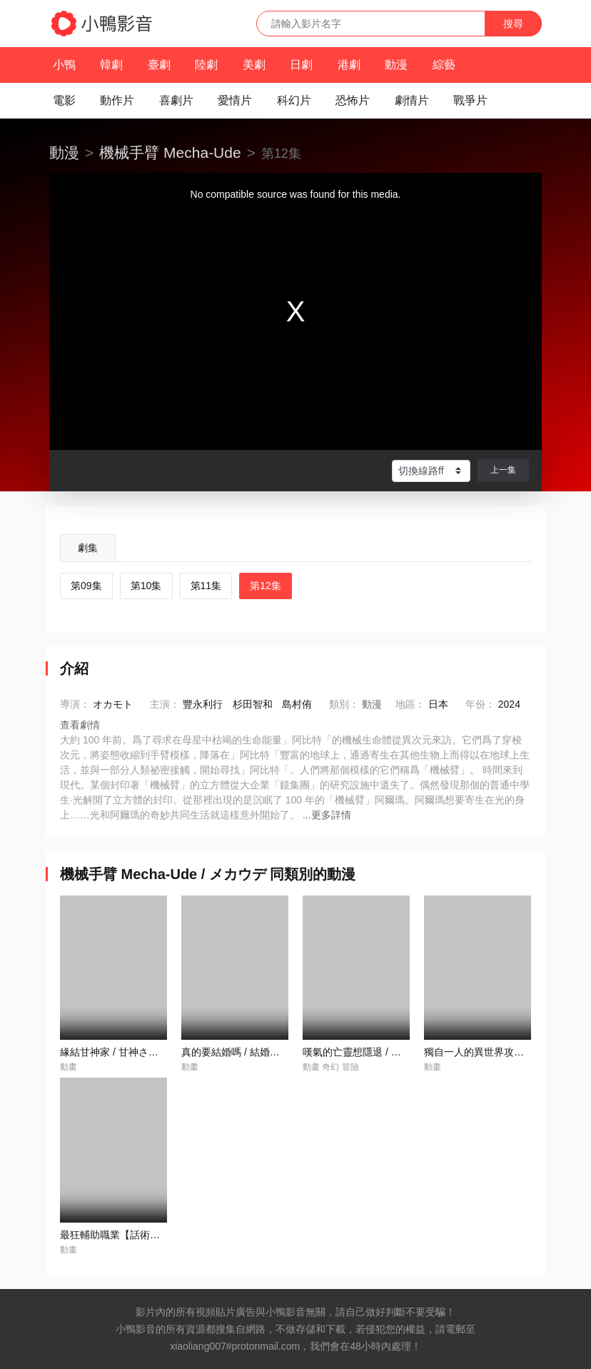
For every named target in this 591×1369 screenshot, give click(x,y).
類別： (344, 704)
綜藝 (444, 65)
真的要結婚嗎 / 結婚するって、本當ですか (275, 1052)
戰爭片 (470, 100)
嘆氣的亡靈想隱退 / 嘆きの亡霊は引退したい (402, 1052)
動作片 (117, 100)
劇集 (88, 547)
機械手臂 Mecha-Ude (170, 152)
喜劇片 (176, 100)
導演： (75, 704)
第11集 (206, 585)
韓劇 (111, 65)
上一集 (503, 470)
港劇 (349, 65)
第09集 (86, 585)
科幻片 (294, 100)
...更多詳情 (327, 815)
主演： (165, 704)
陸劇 (206, 65)
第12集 (265, 585)
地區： (410, 704)
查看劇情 (80, 725)
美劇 (254, 65)
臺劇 (159, 65)
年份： (480, 704)
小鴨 (64, 65)
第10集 (146, 585)
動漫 (396, 65)
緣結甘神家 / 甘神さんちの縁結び (134, 1052)
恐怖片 (352, 100)
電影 (64, 100)
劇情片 (412, 100)
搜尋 (513, 23)
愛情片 (235, 100)
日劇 (301, 65)
